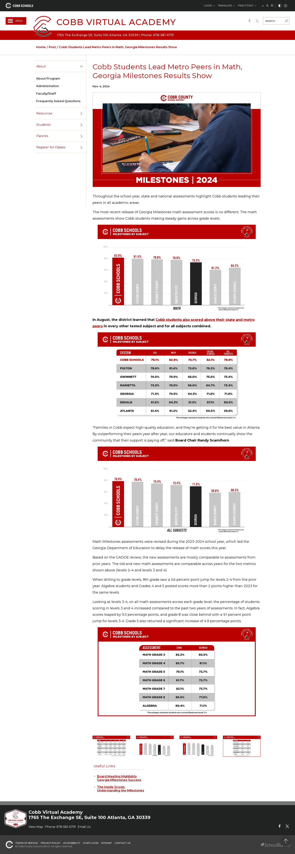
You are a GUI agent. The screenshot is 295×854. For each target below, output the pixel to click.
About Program (48, 78)
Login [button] (208, 5)
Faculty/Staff (46, 93)
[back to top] (285, 840)
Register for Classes (50, 147)
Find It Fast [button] (245, 5)
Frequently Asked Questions (58, 101)
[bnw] (279, 6)
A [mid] (267, 5)
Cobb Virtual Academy (116, 22)
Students (43, 124)
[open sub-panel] (81, 66)
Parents (42, 136)
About (41, 66)
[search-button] (286, 21)
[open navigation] (16, 21)
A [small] (263, 5)
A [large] (272, 5)
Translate (225, 5)
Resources (44, 113)
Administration (47, 86)
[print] (285, 6)
